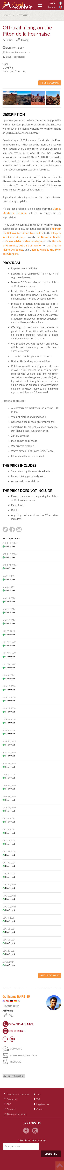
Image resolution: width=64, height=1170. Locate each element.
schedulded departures (20, 1055)
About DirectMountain (18, 1094)
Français (60, 3)
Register (51, 7)
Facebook (5, 1039)
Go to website (17, 1031)
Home (6, 15)
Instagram (12, 1039)
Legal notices (42, 1104)
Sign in (52, 3)
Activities (23, 15)
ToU (38, 1094)
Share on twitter (5, 529)
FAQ (9, 1104)
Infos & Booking (49, 83)
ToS (38, 1099)
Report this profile (15, 1076)
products (12, 1062)
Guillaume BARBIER (16, 996)
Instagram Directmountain (35, 1131)
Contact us (12, 1099)
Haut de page (59, 1165)
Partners (11, 1109)
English (60, 7)
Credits (40, 1109)
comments (12, 1049)
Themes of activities (16, 1114)
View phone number (21, 1024)
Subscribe (51, 1154)
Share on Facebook (12, 529)
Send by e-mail (19, 529)
